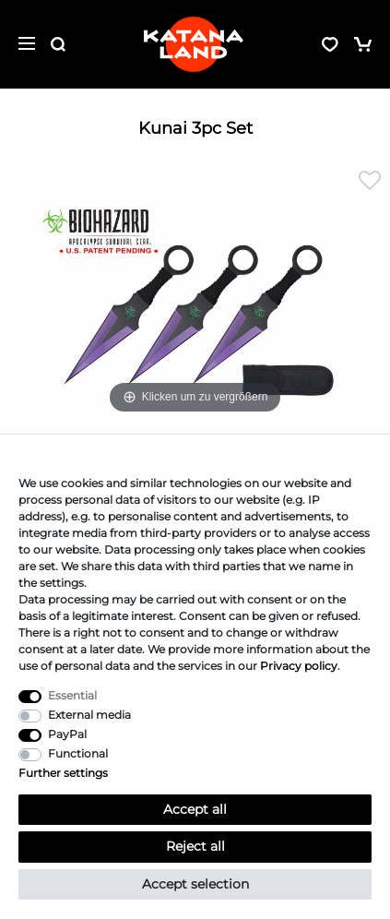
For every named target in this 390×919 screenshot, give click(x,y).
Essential (72, 695)
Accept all (195, 809)
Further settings (63, 773)
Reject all (195, 846)
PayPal (67, 734)
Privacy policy (298, 666)
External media (89, 715)
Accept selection (195, 884)
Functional (78, 753)
